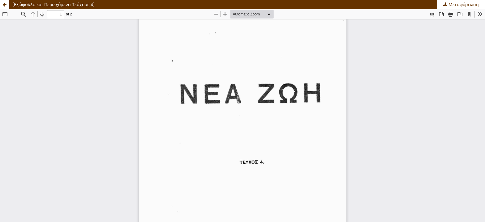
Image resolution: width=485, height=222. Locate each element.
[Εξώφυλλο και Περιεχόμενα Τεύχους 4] (53, 4)
